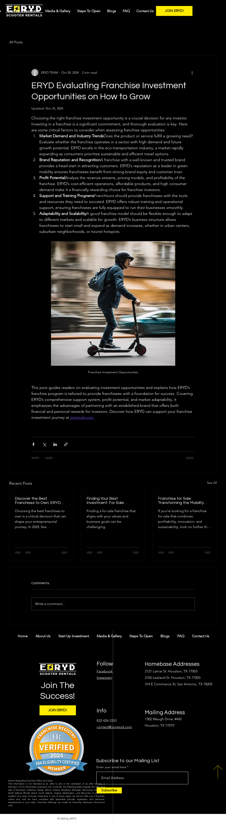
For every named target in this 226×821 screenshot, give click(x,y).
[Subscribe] (109, 790)
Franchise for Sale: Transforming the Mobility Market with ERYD (181, 500)
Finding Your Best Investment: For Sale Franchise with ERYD (105, 500)
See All (212, 483)
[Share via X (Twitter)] (44, 444)
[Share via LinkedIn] (55, 444)
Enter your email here (111, 767)
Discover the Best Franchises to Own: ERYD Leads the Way (38, 500)
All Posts (16, 42)
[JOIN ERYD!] (174, 11)
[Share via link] (66, 444)
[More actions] (192, 72)
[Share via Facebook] (33, 444)
